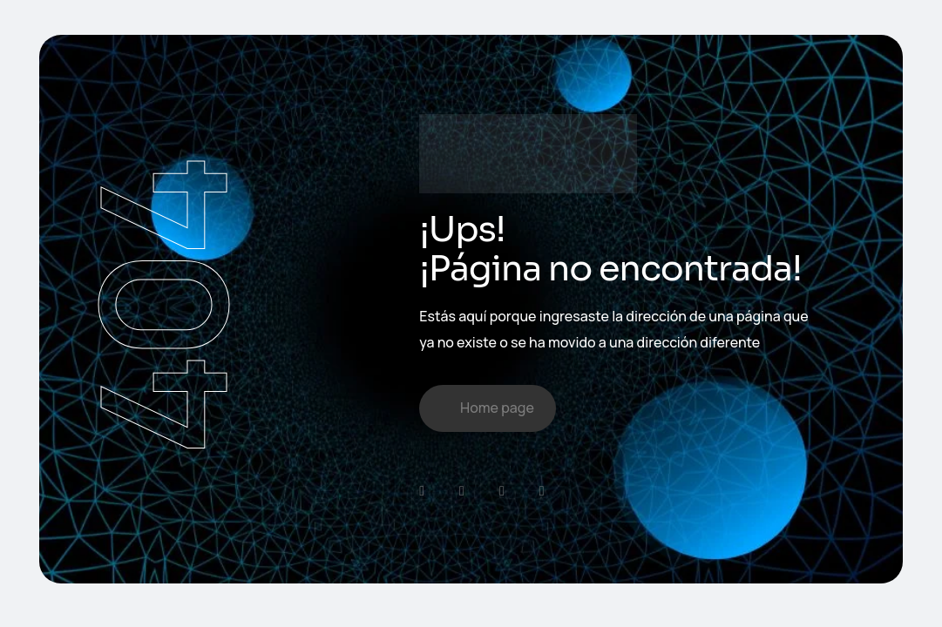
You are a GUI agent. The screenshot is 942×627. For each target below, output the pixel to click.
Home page (497, 407)
